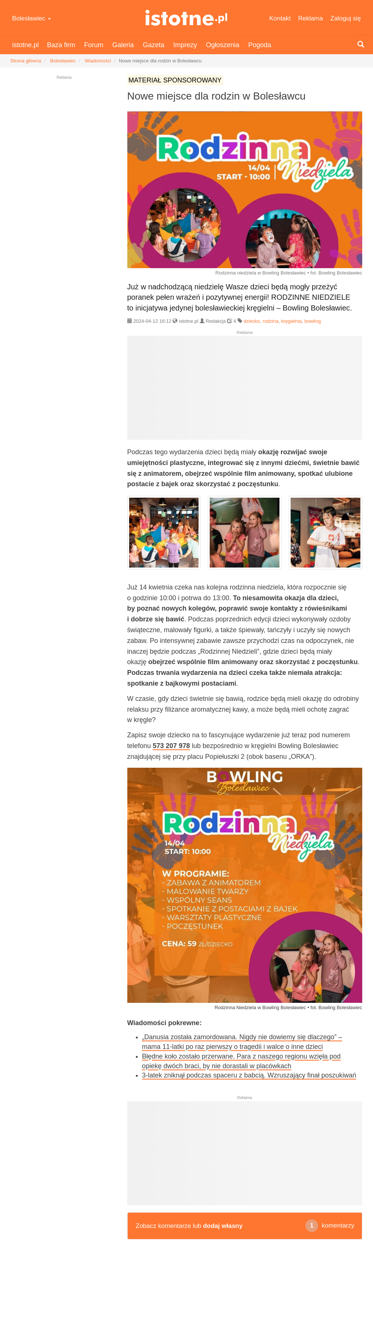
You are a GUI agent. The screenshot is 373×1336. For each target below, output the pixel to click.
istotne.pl (186, 17)
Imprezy (185, 45)
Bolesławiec (31, 18)
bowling (312, 321)
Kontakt (280, 18)
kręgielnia (291, 321)
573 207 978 (171, 746)
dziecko (251, 321)
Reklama (310, 18)
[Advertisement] (244, 391)
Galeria (123, 45)
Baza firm (61, 45)
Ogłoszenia (222, 45)
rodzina (271, 321)
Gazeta (153, 45)
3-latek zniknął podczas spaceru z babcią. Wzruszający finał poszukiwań (249, 1075)
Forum (94, 45)
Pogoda (259, 45)
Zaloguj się (345, 18)
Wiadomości (98, 61)
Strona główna (25, 61)
